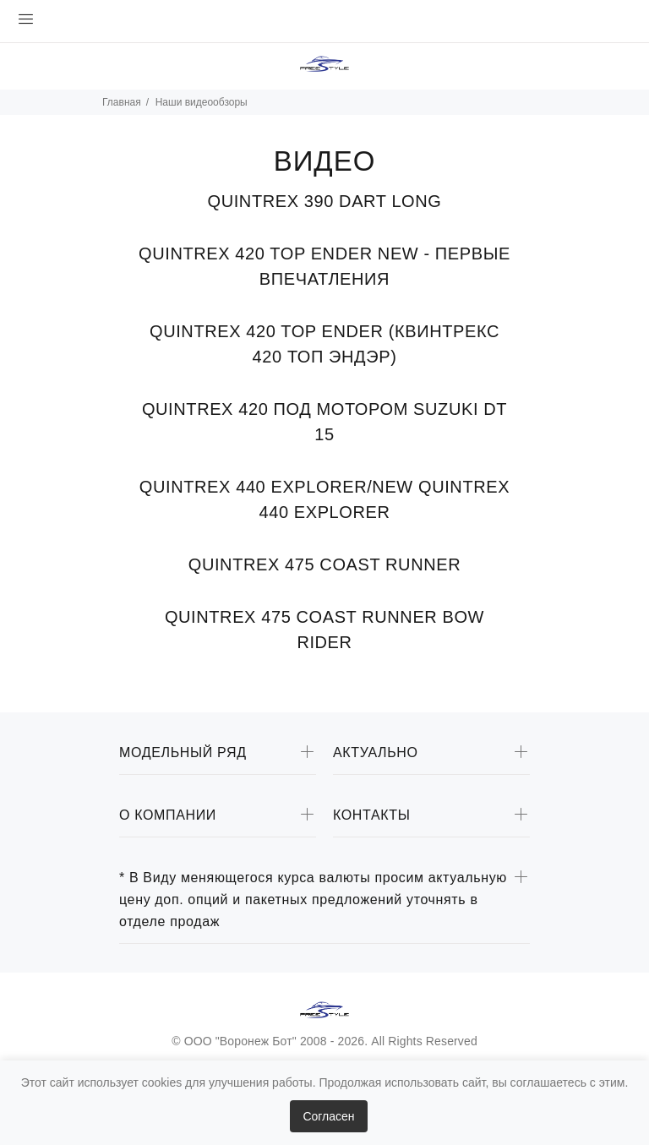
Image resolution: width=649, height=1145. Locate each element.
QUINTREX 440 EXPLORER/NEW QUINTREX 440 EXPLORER (324, 499)
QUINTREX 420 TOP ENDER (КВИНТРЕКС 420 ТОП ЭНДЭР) (324, 344)
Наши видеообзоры (201, 102)
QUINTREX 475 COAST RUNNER (324, 564)
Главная (121, 102)
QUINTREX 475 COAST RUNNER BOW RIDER (324, 630)
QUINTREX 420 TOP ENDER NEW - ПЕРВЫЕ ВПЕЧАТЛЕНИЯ (324, 266)
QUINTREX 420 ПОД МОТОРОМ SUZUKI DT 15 (324, 422)
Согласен (328, 1116)
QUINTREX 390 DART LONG (325, 201)
